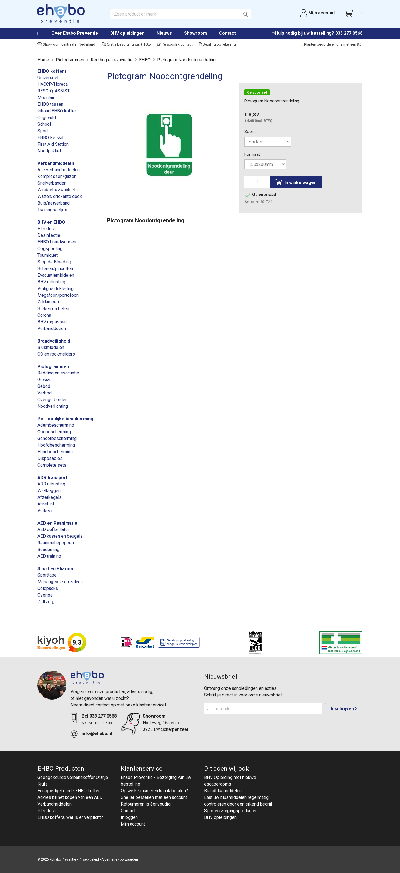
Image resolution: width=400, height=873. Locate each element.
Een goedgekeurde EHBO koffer (69, 790)
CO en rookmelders (56, 354)
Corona (44, 315)
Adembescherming (56, 425)
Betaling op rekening (217, 44)
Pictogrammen (53, 366)
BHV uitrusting (51, 282)
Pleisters (47, 228)
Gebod (44, 386)
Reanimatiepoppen (56, 542)
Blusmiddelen (51, 347)
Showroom (195, 33)
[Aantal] (257, 182)
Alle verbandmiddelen (59, 169)
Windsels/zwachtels (58, 189)
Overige (45, 595)
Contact (227, 33)
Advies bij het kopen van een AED (70, 797)
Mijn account (133, 824)
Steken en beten (53, 308)
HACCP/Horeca (53, 84)
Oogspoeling (50, 248)
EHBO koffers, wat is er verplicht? (70, 817)
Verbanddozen (52, 328)
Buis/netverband (54, 203)
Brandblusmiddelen (223, 790)
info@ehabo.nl (97, 733)
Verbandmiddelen (56, 163)
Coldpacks (48, 588)
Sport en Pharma (55, 568)
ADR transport (53, 477)
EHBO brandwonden (57, 242)
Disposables (50, 458)
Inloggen (129, 817)
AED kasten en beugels (60, 536)
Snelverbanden (52, 183)
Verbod (45, 393)
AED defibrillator (53, 529)
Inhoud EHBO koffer (57, 111)
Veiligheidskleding (56, 288)
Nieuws (164, 33)
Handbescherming (55, 451)
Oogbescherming (54, 431)
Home (44, 34)
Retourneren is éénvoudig (146, 804)
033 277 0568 (348, 33)
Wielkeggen (49, 490)
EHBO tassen (50, 104)
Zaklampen (48, 302)
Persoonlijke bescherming (65, 418)
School (44, 124)
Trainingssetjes (52, 209)
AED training (49, 556)
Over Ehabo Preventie (74, 33)
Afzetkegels (50, 497)
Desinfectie (49, 235)
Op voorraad (257, 92)
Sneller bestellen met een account (154, 797)
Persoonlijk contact (175, 44)
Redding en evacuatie (58, 373)
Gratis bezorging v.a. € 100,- (126, 44)
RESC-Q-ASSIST (54, 91)
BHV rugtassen (52, 321)
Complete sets (52, 465)
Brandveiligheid (54, 341)
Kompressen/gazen (57, 176)
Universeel (48, 77)
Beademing (48, 549)
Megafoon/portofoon (58, 295)
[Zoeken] (180, 14)
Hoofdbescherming (56, 445)
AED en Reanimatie (57, 523)
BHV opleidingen (127, 33)
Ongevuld (47, 117)
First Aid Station (53, 144)
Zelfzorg (46, 601)
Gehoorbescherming (57, 438)
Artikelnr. (251, 202)
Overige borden (53, 399)
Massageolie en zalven (60, 581)
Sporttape (47, 575)
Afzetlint (46, 504)
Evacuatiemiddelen (56, 275)
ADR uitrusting (51, 484)
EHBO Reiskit (51, 137)
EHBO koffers (52, 71)
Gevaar (44, 379)
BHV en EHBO (51, 222)
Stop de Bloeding (54, 262)
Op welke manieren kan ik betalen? (154, 790)
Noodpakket (49, 151)
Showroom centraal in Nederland (66, 44)
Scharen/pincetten (55, 268)
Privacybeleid (89, 859)
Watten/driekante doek (60, 196)
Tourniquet (48, 255)
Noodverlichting (53, 406)
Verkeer (45, 510)
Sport (43, 131)
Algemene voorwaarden (119, 859)
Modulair (46, 97)
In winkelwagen (296, 182)
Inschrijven (344, 708)
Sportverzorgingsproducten (231, 810)
